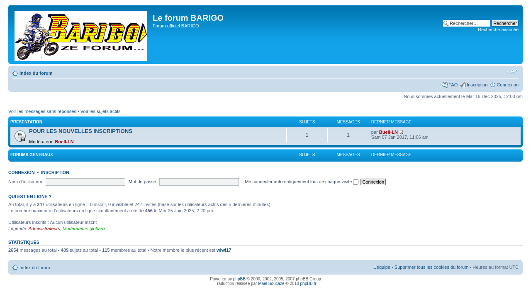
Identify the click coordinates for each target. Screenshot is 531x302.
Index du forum (35, 73)
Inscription (477, 84)
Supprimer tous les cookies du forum (432, 267)
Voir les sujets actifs (100, 111)
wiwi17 (224, 250)
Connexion (508, 84)
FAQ (453, 84)
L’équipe (381, 267)
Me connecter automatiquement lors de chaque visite (301, 181)
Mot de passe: (143, 181)
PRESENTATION (26, 122)
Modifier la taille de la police (513, 71)
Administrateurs (44, 228)
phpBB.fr (308, 283)
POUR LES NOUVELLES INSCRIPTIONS (80, 131)
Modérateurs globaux (84, 228)
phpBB (239, 279)
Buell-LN (64, 141)
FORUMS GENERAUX (31, 154)
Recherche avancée (498, 29)
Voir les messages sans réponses (42, 111)
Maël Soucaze (271, 283)
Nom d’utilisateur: (26, 181)
